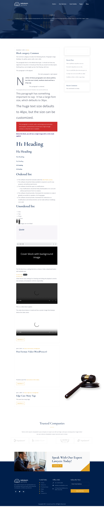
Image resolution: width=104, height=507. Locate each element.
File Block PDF (19, 275)
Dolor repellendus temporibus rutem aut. (75, 63)
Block (28, 50)
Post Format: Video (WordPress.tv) (31, 352)
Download (25, 275)
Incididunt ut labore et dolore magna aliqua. (75, 77)
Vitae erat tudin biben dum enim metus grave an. (76, 70)
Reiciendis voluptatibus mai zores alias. (74, 67)
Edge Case (30, 393)
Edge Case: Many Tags (26, 396)
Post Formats (31, 349)
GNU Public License (47, 180)
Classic (25, 349)
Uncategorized (37, 349)
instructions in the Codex (33, 380)
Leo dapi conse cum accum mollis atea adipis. (75, 73)
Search (88, 49)
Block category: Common (27, 53)
